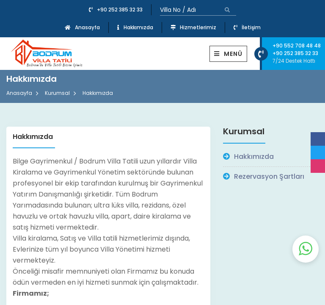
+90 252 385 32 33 (116, 9)
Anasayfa (82, 27)
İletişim (247, 27)
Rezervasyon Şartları (263, 176)
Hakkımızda (135, 27)
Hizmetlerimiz (193, 27)
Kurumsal (57, 93)
